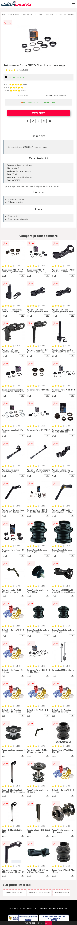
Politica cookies (60, 908)
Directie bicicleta (29, 14)
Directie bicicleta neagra (39, 892)
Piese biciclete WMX (46, 14)
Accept (48, 923)
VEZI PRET (38, 113)
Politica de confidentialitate (39, 908)
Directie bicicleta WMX (66, 14)
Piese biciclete (13, 14)
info (22, 276)
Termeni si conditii (17, 908)
